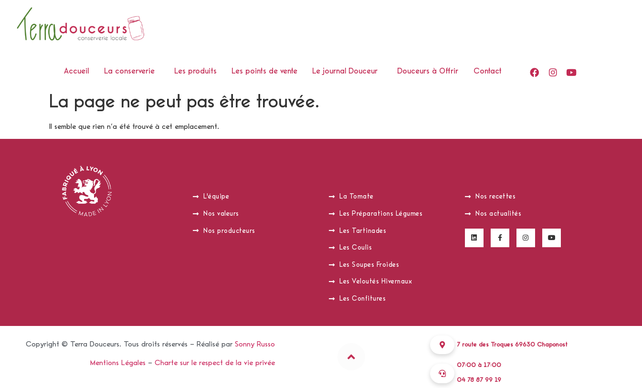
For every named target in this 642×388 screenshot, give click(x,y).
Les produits (195, 71)
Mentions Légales (118, 363)
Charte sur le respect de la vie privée (215, 363)
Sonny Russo (255, 344)
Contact (488, 71)
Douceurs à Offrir (427, 71)
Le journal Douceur (345, 71)
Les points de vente (264, 71)
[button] (132, 70)
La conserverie (129, 71)
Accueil (76, 71)
